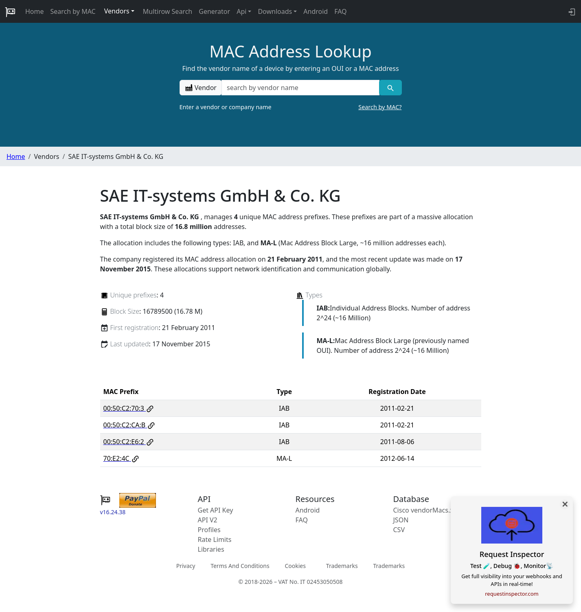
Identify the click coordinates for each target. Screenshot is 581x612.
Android (315, 11)
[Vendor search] (390, 87)
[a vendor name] (300, 87)
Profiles (209, 529)
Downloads (275, 11)
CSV (399, 529)
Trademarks (342, 566)
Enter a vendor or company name (291, 107)
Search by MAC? (379, 107)
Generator (214, 11)
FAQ (340, 11)
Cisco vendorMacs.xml (427, 510)
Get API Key (215, 510)
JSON (401, 519)
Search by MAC (73, 11)
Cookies (295, 566)
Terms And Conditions (239, 566)
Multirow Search (167, 11)
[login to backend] (571, 11)
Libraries (211, 549)
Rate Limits (215, 539)
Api (241, 11)
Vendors (116, 11)
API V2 (207, 519)
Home (34, 11)
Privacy (185, 566)
